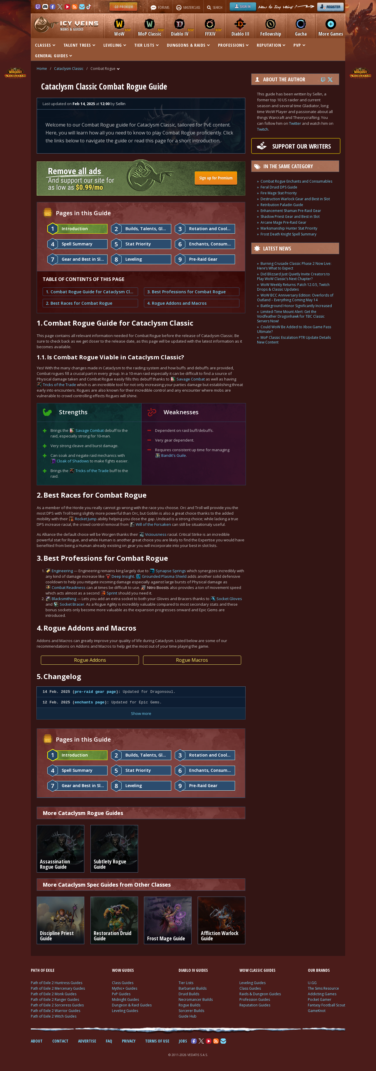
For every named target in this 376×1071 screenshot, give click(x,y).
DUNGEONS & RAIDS (188, 45)
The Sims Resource (323, 988)
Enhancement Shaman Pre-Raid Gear (291, 210)
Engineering (62, 570)
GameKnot (316, 1010)
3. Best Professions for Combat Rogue (186, 291)
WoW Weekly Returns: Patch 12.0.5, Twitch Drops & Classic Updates (293, 287)
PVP (299, 45)
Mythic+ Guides (124, 988)
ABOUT (37, 1041)
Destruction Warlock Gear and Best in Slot (295, 198)
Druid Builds (189, 993)
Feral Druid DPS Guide (279, 187)
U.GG (312, 982)
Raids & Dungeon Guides (260, 993)
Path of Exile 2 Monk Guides (53, 993)
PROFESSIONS (233, 45)
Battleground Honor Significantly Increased (296, 305)
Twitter (295, 123)
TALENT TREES (79, 45)
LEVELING (114, 45)
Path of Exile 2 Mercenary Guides (58, 988)
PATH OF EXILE (42, 970)
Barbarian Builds (193, 988)
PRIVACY (128, 1041)
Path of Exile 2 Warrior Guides (55, 1010)
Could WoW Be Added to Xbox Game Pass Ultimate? (294, 329)
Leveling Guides (125, 1010)
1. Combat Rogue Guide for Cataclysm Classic (90, 291)
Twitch (262, 129)
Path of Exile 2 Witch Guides (53, 1016)
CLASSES (45, 45)
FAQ (109, 1041)
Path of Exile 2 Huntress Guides (56, 982)
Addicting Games (322, 993)
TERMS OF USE (157, 1041)
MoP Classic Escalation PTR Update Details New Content (294, 340)
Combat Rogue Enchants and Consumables (296, 181)
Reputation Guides (254, 1005)
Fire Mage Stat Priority (279, 193)
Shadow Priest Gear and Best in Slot (290, 216)
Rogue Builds (189, 1005)
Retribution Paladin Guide (282, 204)
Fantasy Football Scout (326, 1005)
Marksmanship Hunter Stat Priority (289, 228)
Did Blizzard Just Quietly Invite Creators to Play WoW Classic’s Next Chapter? (293, 276)
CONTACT (60, 1041)
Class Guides (122, 982)
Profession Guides (254, 999)
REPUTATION (271, 45)
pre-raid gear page (95, 692)
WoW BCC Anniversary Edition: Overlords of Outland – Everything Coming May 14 (295, 297)
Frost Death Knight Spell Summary (288, 234)
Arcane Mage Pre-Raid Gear (283, 222)
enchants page (89, 702)
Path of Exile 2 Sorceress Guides (57, 1005)
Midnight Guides (125, 999)
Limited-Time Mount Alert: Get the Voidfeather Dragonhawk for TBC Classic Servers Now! (291, 316)
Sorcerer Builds (191, 1010)
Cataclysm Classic (68, 68)
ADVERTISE (87, 1041)
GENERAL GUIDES (53, 55)
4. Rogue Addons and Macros (177, 303)
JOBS (183, 1041)
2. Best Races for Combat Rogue (79, 303)
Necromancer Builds (196, 999)
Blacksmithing (64, 598)
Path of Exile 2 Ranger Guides (55, 999)
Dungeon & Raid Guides (132, 1005)
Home (42, 68)
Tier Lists (186, 982)
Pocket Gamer (319, 999)
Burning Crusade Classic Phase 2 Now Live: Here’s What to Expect (294, 266)
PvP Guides (121, 993)
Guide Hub (188, 1016)
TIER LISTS (146, 45)
